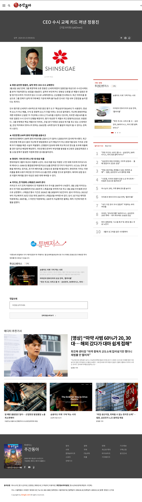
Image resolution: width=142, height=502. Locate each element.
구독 (27, 264)
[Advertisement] (43, 221)
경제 (85, 446)
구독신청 (123, 450)
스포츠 (68, 457)
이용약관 (52, 485)
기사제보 (123, 446)
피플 (85, 457)
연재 (103, 446)
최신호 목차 (106, 450)
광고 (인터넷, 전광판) (26, 485)
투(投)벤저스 (16, 263)
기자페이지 (106, 457)
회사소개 (14, 485)
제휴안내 (38, 485)
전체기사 (69, 461)
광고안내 (123, 453)
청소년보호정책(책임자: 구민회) (81, 485)
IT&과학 (87, 453)
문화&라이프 (70, 453)
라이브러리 (106, 453)
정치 (67, 446)
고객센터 (45, 485)
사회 (67, 450)
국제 (85, 450)
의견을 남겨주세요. (18, 305)
